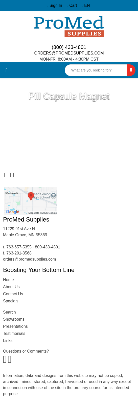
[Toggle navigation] (6, 70)
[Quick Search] (96, 70)
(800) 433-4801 (69, 47)
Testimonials (14, 333)
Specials (10, 301)
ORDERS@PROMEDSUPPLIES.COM (69, 53)
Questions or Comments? (26, 351)
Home (8, 280)
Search (9, 312)
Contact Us (13, 294)
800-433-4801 (47, 247)
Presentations (15, 326)
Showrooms (13, 319)
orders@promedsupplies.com (29, 259)
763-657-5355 (19, 247)
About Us (11, 287)
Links (7, 340)
